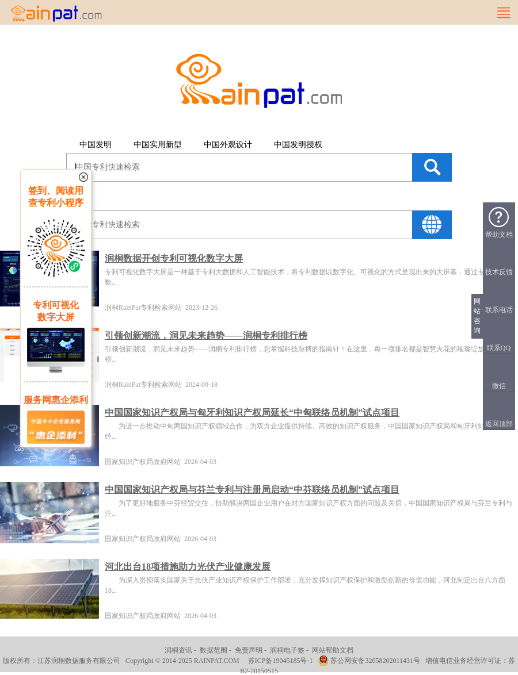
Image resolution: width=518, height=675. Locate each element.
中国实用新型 (158, 144)
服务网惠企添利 (56, 400)
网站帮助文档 (332, 650)
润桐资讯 (178, 650)
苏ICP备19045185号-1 (280, 661)
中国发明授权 (298, 144)
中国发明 (95, 144)
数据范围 (213, 650)
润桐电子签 (287, 650)
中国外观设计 (228, 144)
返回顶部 (499, 424)
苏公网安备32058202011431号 (375, 661)
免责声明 (248, 650)
